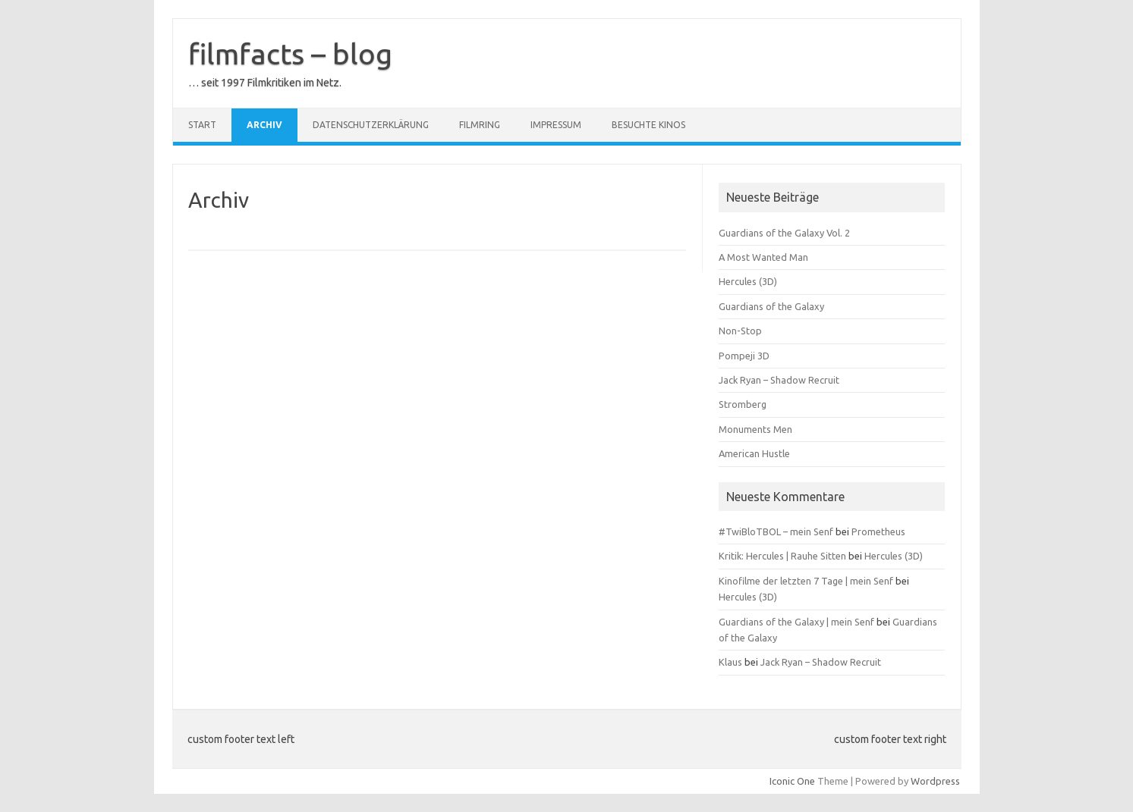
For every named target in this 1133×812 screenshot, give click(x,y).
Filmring (479, 125)
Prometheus (878, 531)
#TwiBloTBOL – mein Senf (776, 531)
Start (202, 125)
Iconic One (792, 781)
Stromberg (742, 404)
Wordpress (935, 781)
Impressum (555, 125)
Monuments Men (755, 429)
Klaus (730, 662)
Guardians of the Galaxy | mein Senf (796, 621)
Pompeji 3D (744, 355)
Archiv (264, 125)
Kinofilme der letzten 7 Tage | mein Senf (806, 580)
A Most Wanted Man (763, 257)
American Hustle (754, 453)
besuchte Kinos (648, 125)
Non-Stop (740, 330)
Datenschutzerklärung (371, 125)
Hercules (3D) (748, 281)
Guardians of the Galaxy (771, 306)
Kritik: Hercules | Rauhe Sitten (782, 555)
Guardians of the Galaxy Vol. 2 (784, 232)
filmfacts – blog (290, 54)
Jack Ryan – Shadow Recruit (779, 380)
